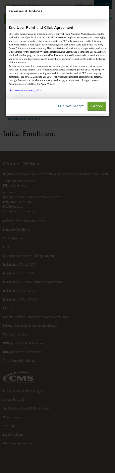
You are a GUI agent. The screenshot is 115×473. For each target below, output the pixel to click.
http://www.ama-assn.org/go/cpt (25, 90)
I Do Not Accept (71, 106)
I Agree (97, 106)
